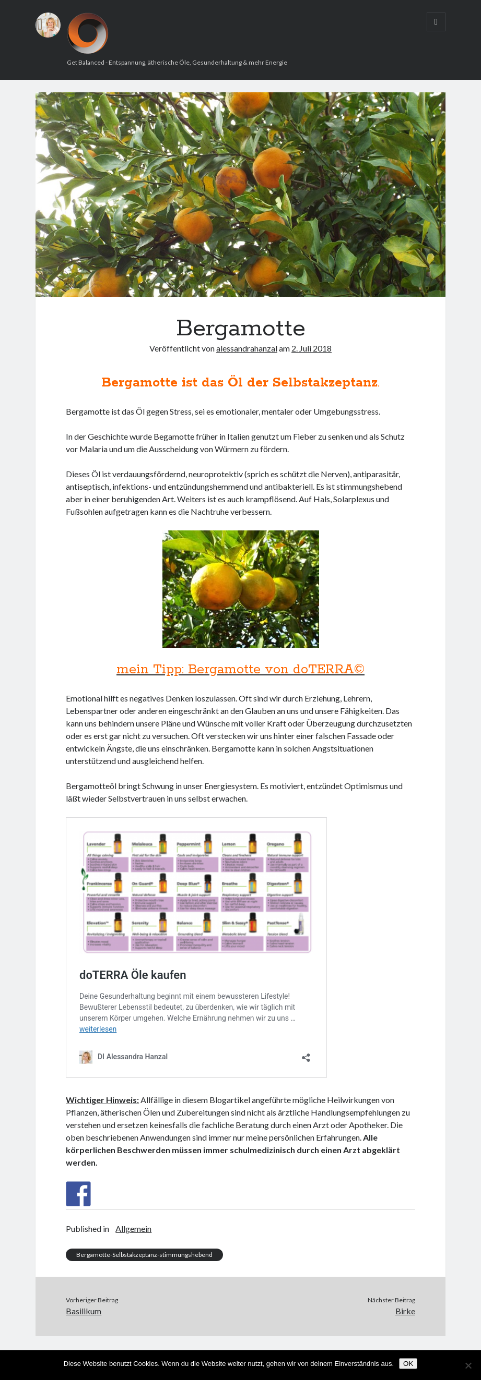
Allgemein (133, 1228)
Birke (405, 1311)
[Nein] (468, 1365)
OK (408, 1363)
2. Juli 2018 (311, 348)
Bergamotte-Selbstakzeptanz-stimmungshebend (144, 1254)
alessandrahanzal (246, 348)
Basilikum (83, 1311)
